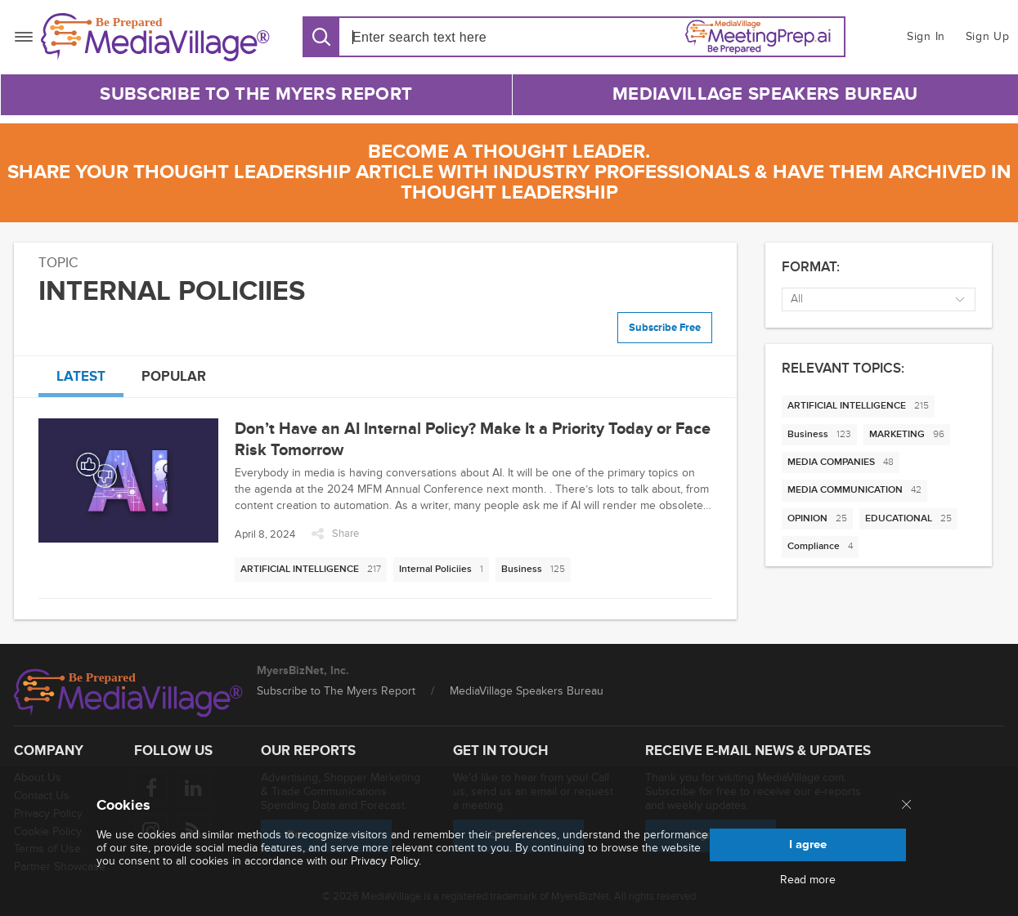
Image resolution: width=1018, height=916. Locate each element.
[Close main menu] (906, 805)
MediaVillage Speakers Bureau (764, 94)
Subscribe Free (665, 327)
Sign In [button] (926, 36)
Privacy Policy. (386, 861)
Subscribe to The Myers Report (256, 94)
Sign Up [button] (988, 36)
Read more (808, 880)
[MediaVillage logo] (128, 693)
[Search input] (446, 37)
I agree (808, 844)
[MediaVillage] (155, 37)
